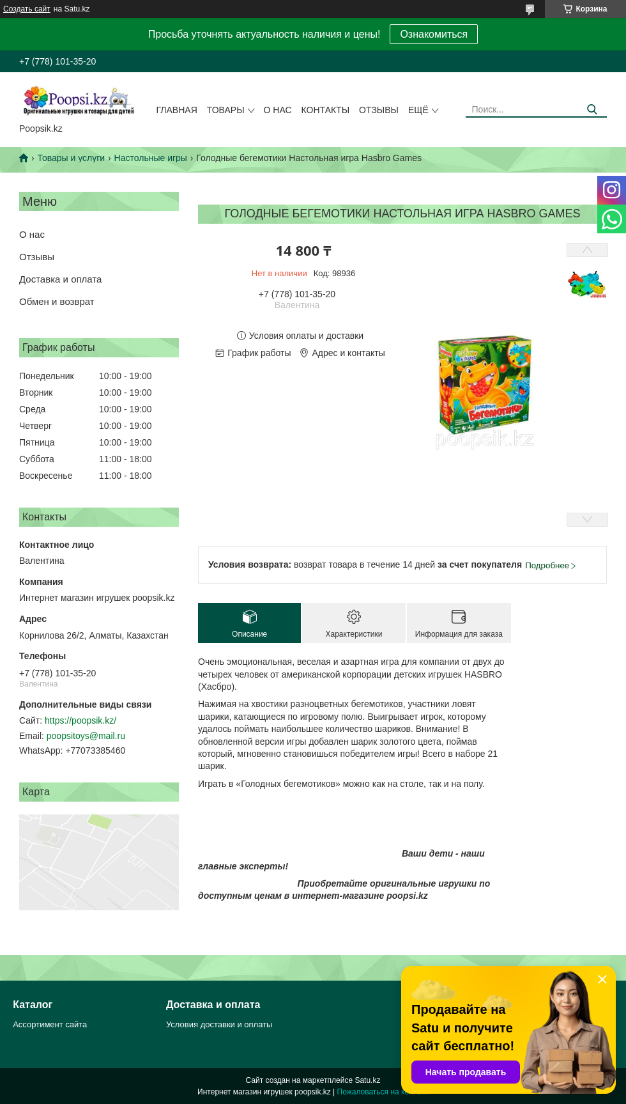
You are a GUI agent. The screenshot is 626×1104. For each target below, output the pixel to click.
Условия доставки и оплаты (219, 1024)
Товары (226, 110)
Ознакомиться (434, 34)
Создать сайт (26, 8)
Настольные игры (150, 157)
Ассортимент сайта (50, 1024)
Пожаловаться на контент (383, 1091)
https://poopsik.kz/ (80, 720)
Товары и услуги (71, 157)
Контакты (326, 110)
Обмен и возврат (57, 301)
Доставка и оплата (60, 279)
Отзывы (379, 110)
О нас (278, 110)
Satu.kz (367, 1080)
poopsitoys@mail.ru (86, 736)
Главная (176, 110)
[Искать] (592, 110)
